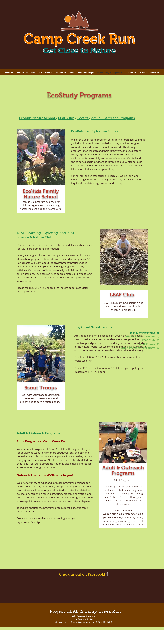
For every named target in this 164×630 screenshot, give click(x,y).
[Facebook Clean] (107, 574)
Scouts (83, 118)
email (134, 179)
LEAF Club (66, 118)
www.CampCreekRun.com (79, 622)
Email (77, 357)
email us (75, 463)
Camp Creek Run (79, 38)
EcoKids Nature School (37, 118)
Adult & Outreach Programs (113, 118)
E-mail (59, 622)
